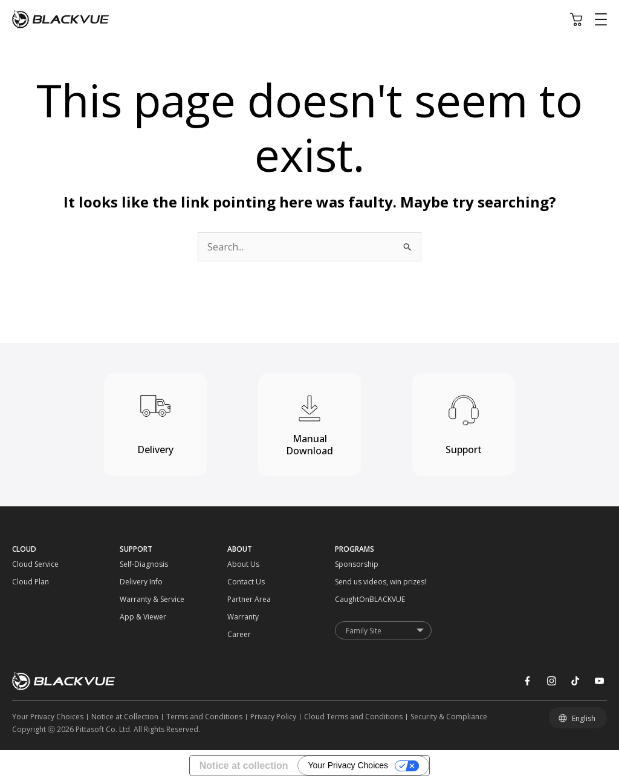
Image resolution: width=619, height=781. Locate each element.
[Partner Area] (240, 599)
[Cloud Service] (25, 564)
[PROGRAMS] (388, 549)
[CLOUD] (66, 549)
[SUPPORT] (173, 549)
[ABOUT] (281, 549)
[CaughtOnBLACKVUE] (348, 599)
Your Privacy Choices (348, 765)
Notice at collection (243, 765)
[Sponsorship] (348, 564)
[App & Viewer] (133, 617)
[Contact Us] (240, 581)
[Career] (240, 634)
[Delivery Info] (133, 581)
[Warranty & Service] (133, 599)
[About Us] (240, 564)
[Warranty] (240, 617)
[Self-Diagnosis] (133, 564)
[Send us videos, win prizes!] (348, 581)
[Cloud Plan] (25, 581)
